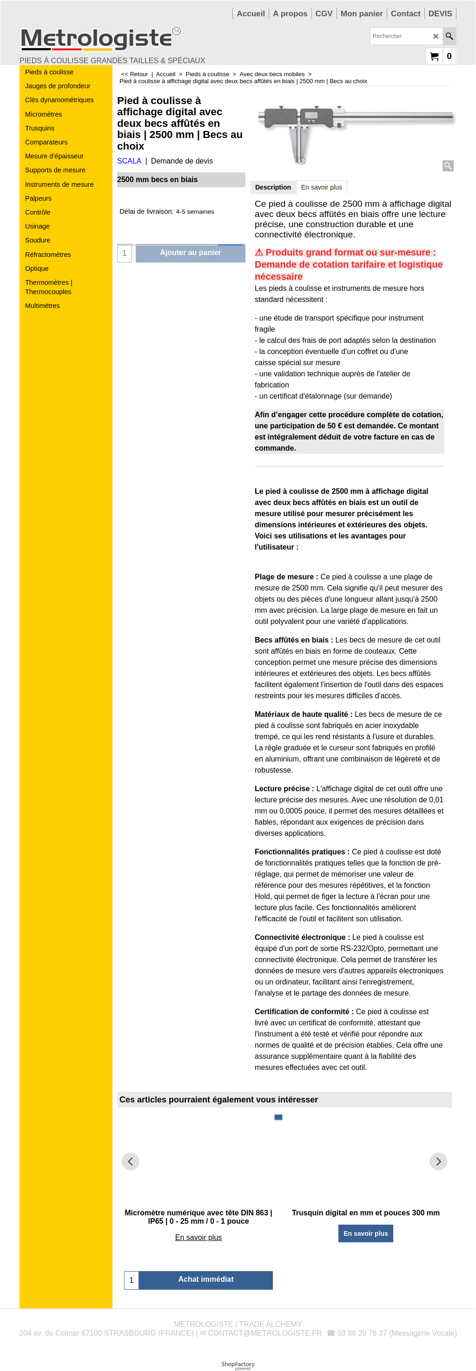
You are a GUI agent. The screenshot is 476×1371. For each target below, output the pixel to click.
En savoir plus (321, 187)
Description (273, 187)
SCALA (129, 161)
